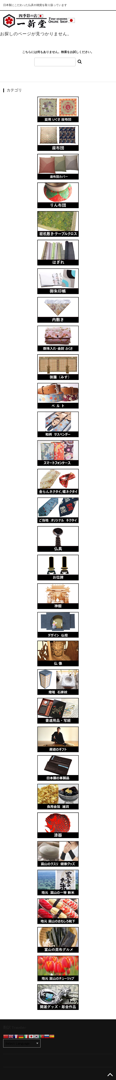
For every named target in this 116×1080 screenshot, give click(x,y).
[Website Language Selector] (22, 1043)
